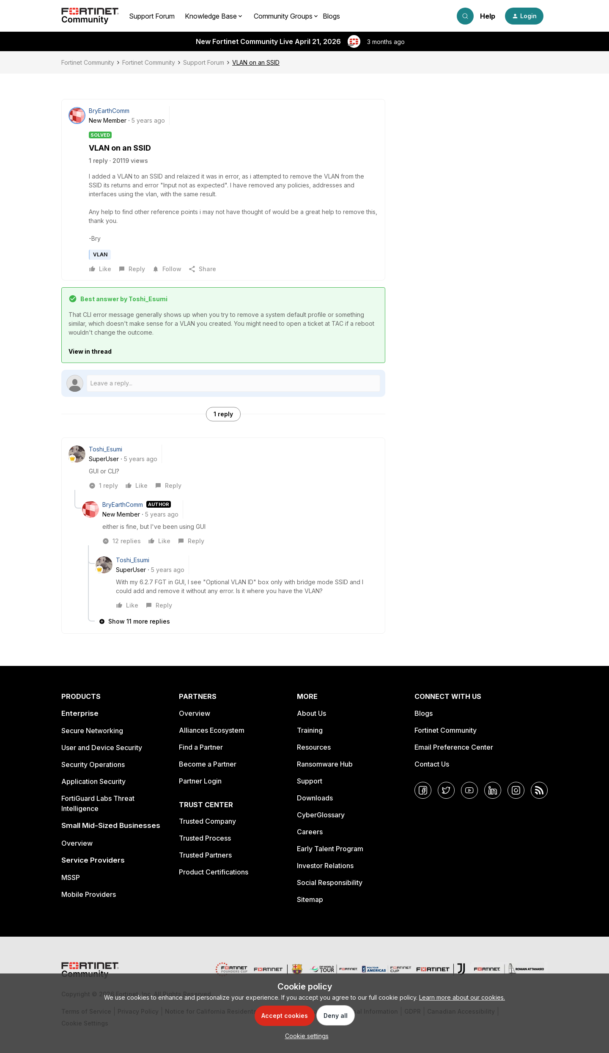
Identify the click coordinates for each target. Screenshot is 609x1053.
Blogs (331, 16)
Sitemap (310, 899)
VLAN (100, 254)
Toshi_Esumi (105, 449)
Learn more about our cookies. (462, 997)
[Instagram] (516, 790)
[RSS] (539, 790)
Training (310, 730)
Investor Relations (325, 865)
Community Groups (283, 16)
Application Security (93, 781)
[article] (223, 467)
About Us (311, 713)
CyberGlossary (321, 815)
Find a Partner (201, 747)
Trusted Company (207, 821)
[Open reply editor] (223, 383)
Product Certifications (213, 872)
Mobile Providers (88, 894)
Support (309, 781)
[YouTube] (469, 790)
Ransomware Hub (325, 764)
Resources (314, 747)
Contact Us (431, 764)
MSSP (70, 877)
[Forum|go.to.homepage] (90, 16)
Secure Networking (92, 730)
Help (487, 16)
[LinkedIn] (492, 790)
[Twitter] (446, 790)
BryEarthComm (109, 110)
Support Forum (152, 16)
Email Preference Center (453, 747)
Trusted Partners (205, 855)
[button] (524, 16)
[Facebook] (422, 790)
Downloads (315, 798)
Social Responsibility (329, 882)
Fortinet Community (87, 62)
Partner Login (200, 781)
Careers (310, 832)
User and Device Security (101, 747)
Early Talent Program (330, 848)
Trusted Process (205, 838)
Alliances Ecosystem (211, 730)
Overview (77, 843)
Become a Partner (207, 764)
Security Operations (93, 764)
